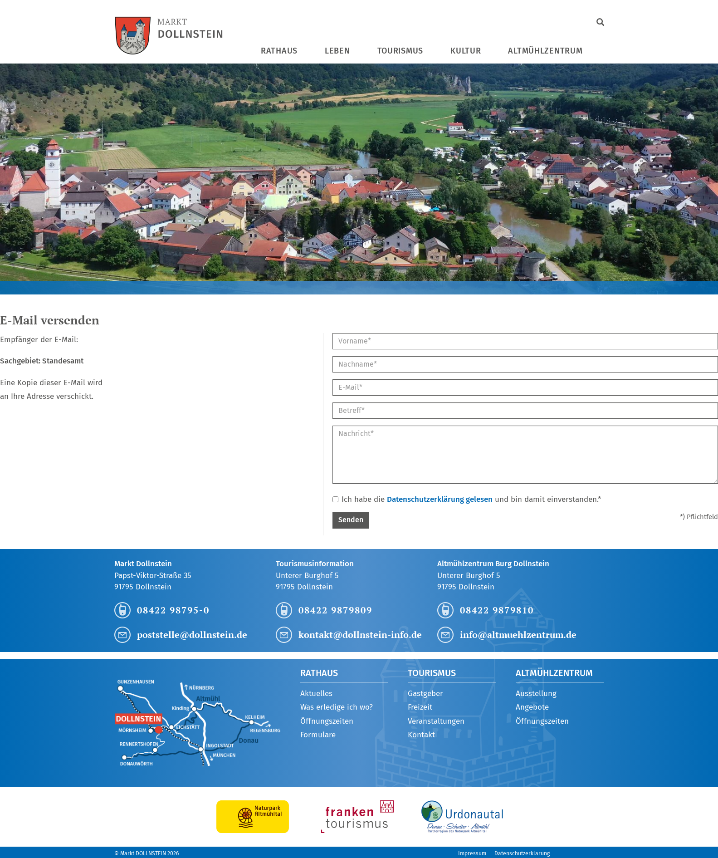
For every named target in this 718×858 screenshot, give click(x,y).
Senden (350, 519)
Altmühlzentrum (545, 51)
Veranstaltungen (436, 721)
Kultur (465, 51)
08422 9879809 (335, 610)
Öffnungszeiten (326, 721)
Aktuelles (316, 693)
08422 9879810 (497, 610)
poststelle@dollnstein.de (192, 634)
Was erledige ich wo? (336, 707)
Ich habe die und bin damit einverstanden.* (466, 499)
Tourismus (400, 51)
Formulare (318, 735)
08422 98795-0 (173, 610)
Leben (337, 51)
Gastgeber (425, 693)
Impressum (472, 853)
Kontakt (421, 735)
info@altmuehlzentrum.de (518, 634)
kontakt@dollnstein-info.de (360, 634)
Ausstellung (536, 693)
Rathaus (279, 51)
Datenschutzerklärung (522, 853)
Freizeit (420, 707)
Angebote (532, 707)
